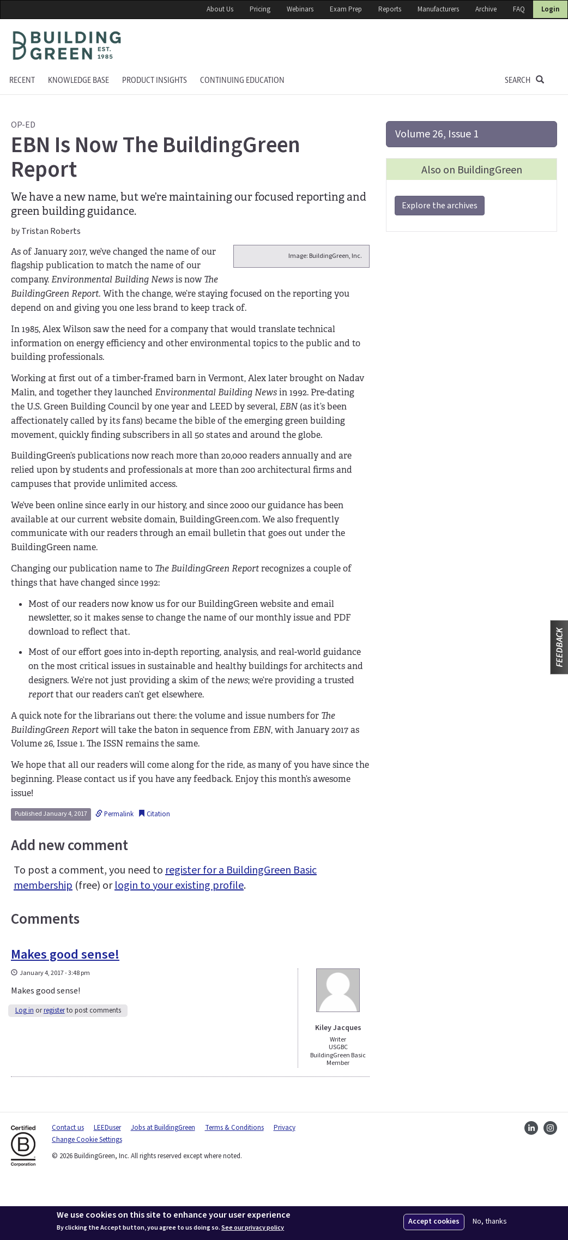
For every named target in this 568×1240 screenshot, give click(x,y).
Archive (486, 9)
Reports (389, 9)
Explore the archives (440, 206)
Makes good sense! (65, 1011)
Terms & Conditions (234, 1184)
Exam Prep (346, 9)
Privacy (284, 1184)
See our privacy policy (252, 1228)
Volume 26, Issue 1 (437, 134)
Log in (24, 1067)
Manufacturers (438, 9)
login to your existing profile (179, 941)
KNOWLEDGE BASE (78, 80)
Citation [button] (154, 870)
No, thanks (490, 1222)
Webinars (300, 9)
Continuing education (242, 80)
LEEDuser (107, 1184)
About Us (220, 9)
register (54, 1067)
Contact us (68, 1184)
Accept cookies (434, 1221)
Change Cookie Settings (87, 1196)
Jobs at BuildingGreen (163, 1184)
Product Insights (154, 80)
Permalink (114, 870)
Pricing (260, 9)
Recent (22, 80)
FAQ (519, 9)
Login (550, 9)
